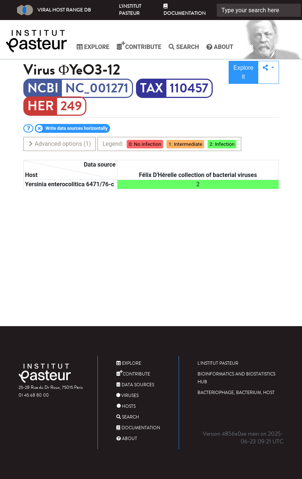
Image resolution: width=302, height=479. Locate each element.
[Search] (259, 10)
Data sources (135, 385)
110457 (189, 88)
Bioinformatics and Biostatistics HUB (236, 378)
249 (71, 106)
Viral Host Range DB (54, 10)
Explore (93, 46)
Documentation (184, 10)
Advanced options (59, 143)
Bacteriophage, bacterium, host (236, 393)
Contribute (139, 45)
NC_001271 (97, 88)
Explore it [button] (243, 72)
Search (184, 46)
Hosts (126, 406)
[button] (268, 72)
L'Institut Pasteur (130, 10)
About (219, 46)
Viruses (127, 396)
